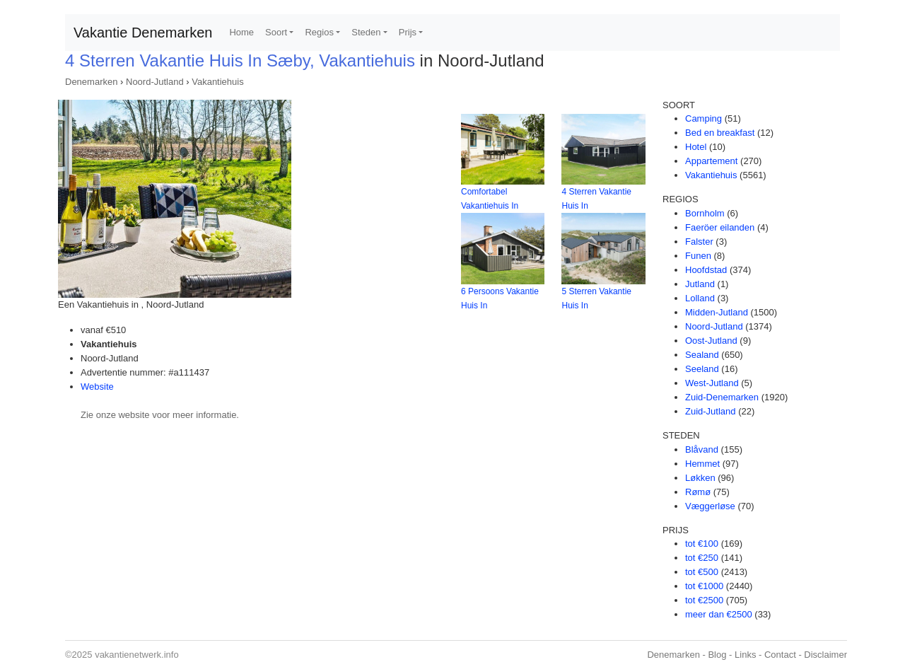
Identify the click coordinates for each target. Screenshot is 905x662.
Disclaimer (825, 654)
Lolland (700, 298)
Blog (717, 654)
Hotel (695, 146)
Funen (698, 255)
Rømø (698, 492)
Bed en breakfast (719, 132)
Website (97, 386)
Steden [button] (365, 32)
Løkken (700, 477)
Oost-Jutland (711, 340)
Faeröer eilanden (719, 227)
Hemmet (702, 463)
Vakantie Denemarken (143, 32)
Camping (703, 118)
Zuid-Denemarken (722, 397)
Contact (780, 654)
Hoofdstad (706, 270)
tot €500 (701, 572)
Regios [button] (319, 32)
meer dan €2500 (718, 614)
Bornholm (705, 213)
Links (745, 654)
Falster (699, 241)
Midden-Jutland (716, 312)
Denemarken (91, 81)
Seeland (702, 369)
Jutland (700, 284)
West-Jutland (712, 383)
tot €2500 (704, 600)
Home (241, 32)
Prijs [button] (407, 32)
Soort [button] (276, 32)
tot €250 (701, 557)
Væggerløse (710, 506)
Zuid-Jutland (710, 411)
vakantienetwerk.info (137, 654)
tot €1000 (704, 586)
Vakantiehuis (217, 81)
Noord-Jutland (155, 81)
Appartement (711, 161)
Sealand (702, 354)
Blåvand (701, 449)
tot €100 (701, 543)
